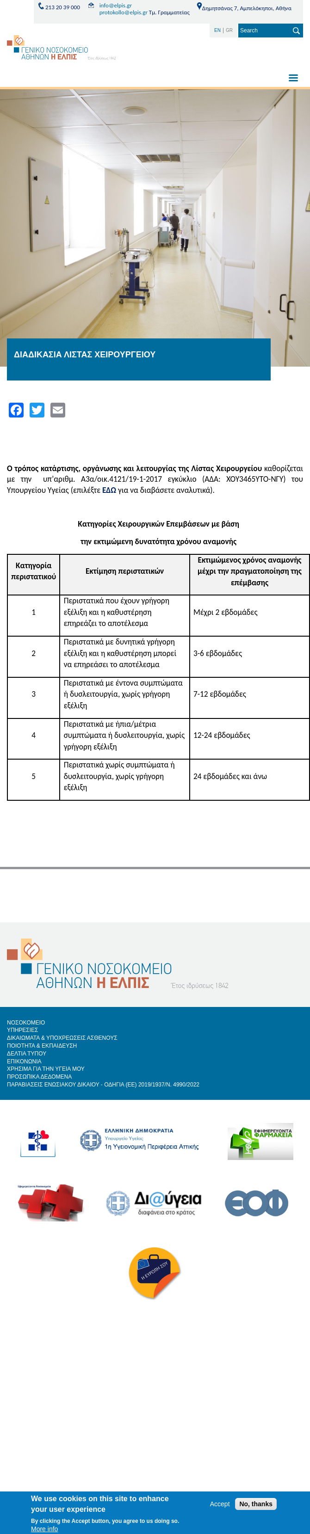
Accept (220, 1504)
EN (217, 30)
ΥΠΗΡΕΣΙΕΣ (22, 1030)
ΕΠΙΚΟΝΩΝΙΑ (24, 1061)
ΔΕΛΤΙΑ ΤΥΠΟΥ (26, 1053)
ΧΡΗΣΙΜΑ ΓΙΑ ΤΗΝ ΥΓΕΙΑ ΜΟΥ (46, 1069)
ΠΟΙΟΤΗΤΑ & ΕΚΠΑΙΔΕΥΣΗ (42, 1046)
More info (44, 1529)
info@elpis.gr (115, 5)
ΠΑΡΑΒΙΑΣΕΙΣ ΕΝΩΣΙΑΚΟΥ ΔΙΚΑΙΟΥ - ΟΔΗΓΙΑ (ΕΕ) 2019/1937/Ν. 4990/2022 (103, 1084)
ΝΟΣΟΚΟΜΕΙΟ (26, 1022)
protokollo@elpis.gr (123, 12)
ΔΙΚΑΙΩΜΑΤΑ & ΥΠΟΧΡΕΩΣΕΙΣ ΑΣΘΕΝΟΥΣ (62, 1038)
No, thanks (256, 1504)
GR (229, 30)
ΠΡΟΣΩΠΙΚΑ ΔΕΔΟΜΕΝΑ (39, 1077)
